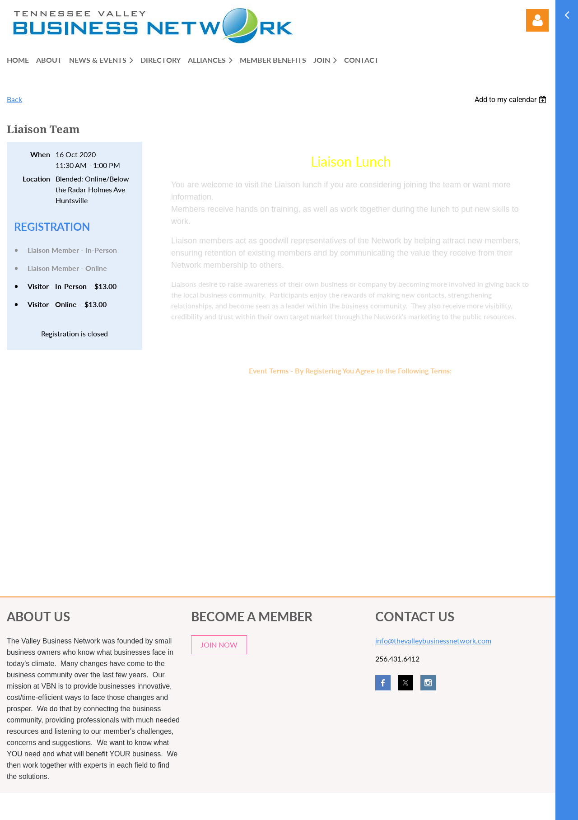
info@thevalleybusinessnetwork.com (433, 640)
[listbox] (512, 99)
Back (14, 99)
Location (36, 178)
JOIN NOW (219, 644)
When (40, 154)
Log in (537, 20)
